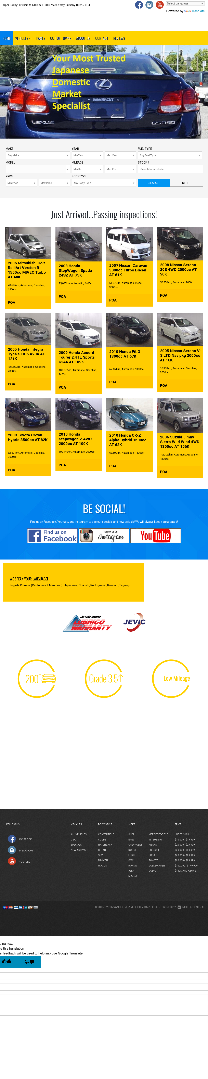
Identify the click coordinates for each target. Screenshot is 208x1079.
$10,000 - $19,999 (185, 839)
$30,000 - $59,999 (185, 850)
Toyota (153, 860)
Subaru (153, 855)
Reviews (119, 38)
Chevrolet (135, 844)
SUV (100, 855)
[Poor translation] (29, 962)
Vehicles (23, 38)
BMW (131, 839)
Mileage (77, 162)
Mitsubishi (155, 839)
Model (10, 162)
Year (75, 148)
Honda (132, 865)
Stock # (144, 162)
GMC (131, 860)
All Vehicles (79, 834)
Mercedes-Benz (158, 834)
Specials (76, 844)
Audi (131, 834)
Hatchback (105, 844)
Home (6, 38)
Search (153, 182)
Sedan (102, 850)
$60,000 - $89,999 (185, 855)
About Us (83, 38)
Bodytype (79, 176)
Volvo (153, 870)
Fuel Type (145, 148)
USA (73, 839)
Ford (131, 855)
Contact (101, 38)
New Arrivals (79, 850)
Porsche (154, 850)
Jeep (131, 870)
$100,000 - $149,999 (186, 865)
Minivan (103, 860)
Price (9, 176)
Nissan (153, 844)
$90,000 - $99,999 (185, 860)
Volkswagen (157, 865)
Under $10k (182, 834)
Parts (40, 38)
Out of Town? (60, 38)
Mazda (132, 876)
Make (9, 148)
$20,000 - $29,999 (185, 844)
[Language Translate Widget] (185, 3)
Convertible (106, 834)
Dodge (132, 850)
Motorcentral (191, 907)
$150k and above (185, 870)
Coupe (102, 839)
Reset (186, 183)
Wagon (102, 865)
